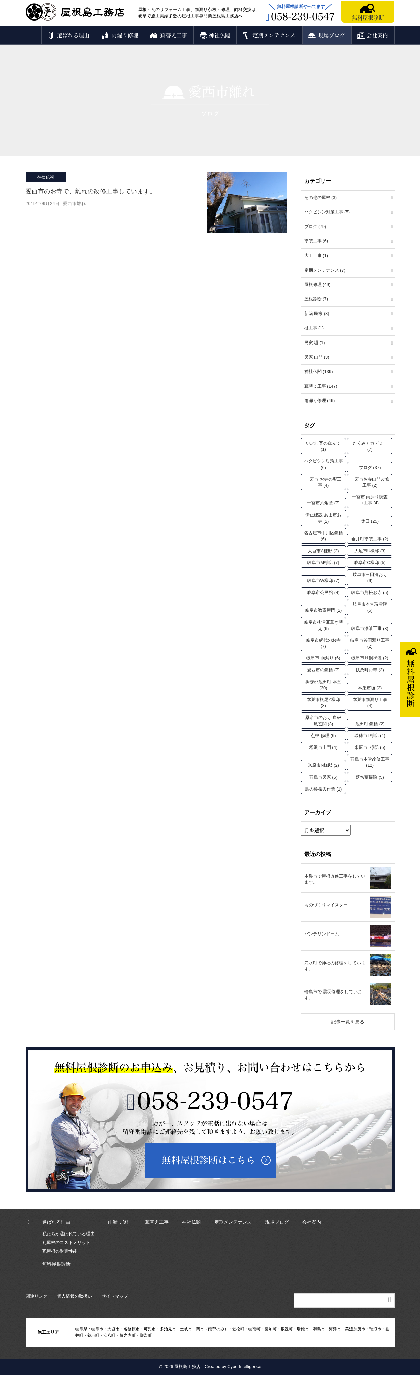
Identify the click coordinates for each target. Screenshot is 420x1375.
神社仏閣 (219, 35)
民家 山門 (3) (316, 357)
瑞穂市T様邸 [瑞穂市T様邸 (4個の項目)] (369, 735)
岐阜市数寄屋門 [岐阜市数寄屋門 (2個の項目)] (323, 610)
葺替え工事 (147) (320, 386)
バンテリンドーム (321, 933)
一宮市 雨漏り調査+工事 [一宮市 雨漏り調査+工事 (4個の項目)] (370, 499)
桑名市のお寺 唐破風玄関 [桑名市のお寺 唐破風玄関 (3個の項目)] (323, 720)
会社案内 (377, 35)
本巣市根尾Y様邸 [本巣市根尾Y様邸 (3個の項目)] (323, 702)
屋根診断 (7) (316, 298)
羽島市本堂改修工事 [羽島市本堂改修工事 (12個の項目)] (369, 762)
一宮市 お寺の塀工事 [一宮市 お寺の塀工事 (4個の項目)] (323, 482)
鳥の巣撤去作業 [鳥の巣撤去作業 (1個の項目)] (323, 789)
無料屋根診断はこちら (208, 1160)
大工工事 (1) (316, 255)
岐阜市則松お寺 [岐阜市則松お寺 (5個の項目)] (369, 592)
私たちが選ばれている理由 (68, 1233)
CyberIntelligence (244, 1366)
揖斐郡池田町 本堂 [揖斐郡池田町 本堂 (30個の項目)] (323, 684)
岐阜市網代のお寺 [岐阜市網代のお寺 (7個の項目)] (323, 643)
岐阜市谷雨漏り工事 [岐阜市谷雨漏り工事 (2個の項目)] (369, 643)
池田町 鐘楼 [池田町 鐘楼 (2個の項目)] (370, 723)
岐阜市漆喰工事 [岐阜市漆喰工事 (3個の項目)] (369, 628)
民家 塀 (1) (314, 342)
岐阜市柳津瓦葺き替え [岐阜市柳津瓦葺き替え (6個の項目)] (323, 625)
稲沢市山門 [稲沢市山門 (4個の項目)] (323, 747)
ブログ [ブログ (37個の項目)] (370, 467)
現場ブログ (331, 35)
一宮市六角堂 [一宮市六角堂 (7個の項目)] (323, 502)
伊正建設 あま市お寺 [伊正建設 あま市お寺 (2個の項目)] (323, 517)
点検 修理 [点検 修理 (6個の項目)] (323, 735)
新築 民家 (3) (316, 313)
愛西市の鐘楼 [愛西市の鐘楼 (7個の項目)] (323, 669)
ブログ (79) (315, 226)
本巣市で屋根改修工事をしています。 (334, 879)
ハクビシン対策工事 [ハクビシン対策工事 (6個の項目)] (323, 464)
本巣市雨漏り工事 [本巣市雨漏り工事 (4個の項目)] (370, 702)
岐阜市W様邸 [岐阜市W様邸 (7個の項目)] (323, 580)
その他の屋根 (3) (320, 197)
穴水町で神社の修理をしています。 (334, 965)
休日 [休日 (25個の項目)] (370, 521)
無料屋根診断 (368, 18)
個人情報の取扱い (74, 1296)
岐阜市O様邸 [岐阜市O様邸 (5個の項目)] (370, 562)
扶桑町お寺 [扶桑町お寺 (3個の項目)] (370, 669)
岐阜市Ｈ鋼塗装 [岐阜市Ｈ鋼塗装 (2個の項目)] (369, 657)
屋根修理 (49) (317, 284)
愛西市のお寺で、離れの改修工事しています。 (91, 191)
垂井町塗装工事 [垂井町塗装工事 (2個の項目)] (369, 538)
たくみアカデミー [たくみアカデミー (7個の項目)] (370, 446)
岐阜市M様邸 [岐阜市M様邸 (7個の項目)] (323, 562)
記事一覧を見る (347, 1021)
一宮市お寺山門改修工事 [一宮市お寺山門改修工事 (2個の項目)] (369, 482)
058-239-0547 (215, 1101)
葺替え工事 (173, 35)
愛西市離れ (74, 203)
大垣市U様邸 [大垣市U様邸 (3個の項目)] (370, 550)
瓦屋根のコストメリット (66, 1242)
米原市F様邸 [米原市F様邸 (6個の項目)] (369, 747)
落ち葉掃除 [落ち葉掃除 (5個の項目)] (370, 777)
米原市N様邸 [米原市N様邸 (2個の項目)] (323, 765)
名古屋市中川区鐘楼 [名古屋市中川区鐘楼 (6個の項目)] (323, 535)
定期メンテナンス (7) (325, 270)
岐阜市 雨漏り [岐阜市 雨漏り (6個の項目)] (323, 657)
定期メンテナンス (273, 35)
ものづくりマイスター (326, 904)
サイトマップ (115, 1296)
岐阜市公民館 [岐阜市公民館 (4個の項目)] (323, 592)
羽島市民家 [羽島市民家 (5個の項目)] (323, 777)
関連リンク (36, 1296)
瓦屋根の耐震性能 (59, 1251)
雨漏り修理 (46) (319, 400)
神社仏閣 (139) (318, 371)
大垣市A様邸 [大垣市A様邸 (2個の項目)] (323, 550)
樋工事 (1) (314, 327)
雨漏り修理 (124, 35)
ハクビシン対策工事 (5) (327, 211)
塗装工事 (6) (316, 240)
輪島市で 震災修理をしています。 (333, 994)
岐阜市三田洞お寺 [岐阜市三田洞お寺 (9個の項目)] (370, 577)
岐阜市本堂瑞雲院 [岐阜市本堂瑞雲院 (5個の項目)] (370, 607)
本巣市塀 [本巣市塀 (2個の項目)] (370, 687)
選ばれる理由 (73, 35)
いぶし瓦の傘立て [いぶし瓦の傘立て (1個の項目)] (323, 446)
